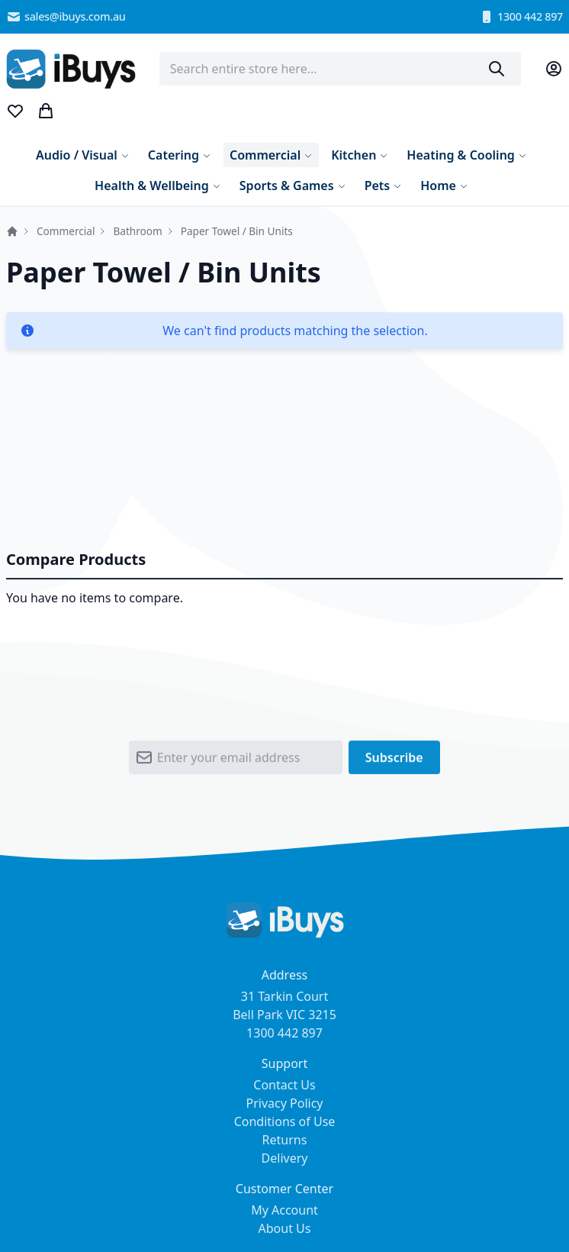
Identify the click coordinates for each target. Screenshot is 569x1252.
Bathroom (137, 231)
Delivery (285, 1158)
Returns (284, 1139)
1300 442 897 (521, 16)
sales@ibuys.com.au (66, 16)
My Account (284, 1210)
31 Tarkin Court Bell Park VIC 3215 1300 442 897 (284, 1014)
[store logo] (71, 69)
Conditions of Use (285, 1121)
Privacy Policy (284, 1103)
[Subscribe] (394, 761)
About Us (285, 1228)
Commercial (66, 231)
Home (12, 231)
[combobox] (340, 69)
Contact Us (284, 1084)
